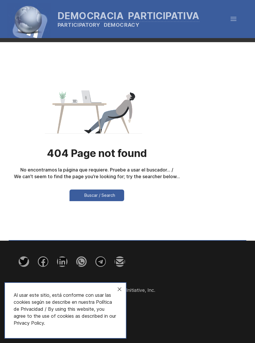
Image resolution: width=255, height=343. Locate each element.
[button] (233, 19)
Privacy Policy (29, 323)
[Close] (119, 289)
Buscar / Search (97, 195)
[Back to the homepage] (112, 19)
